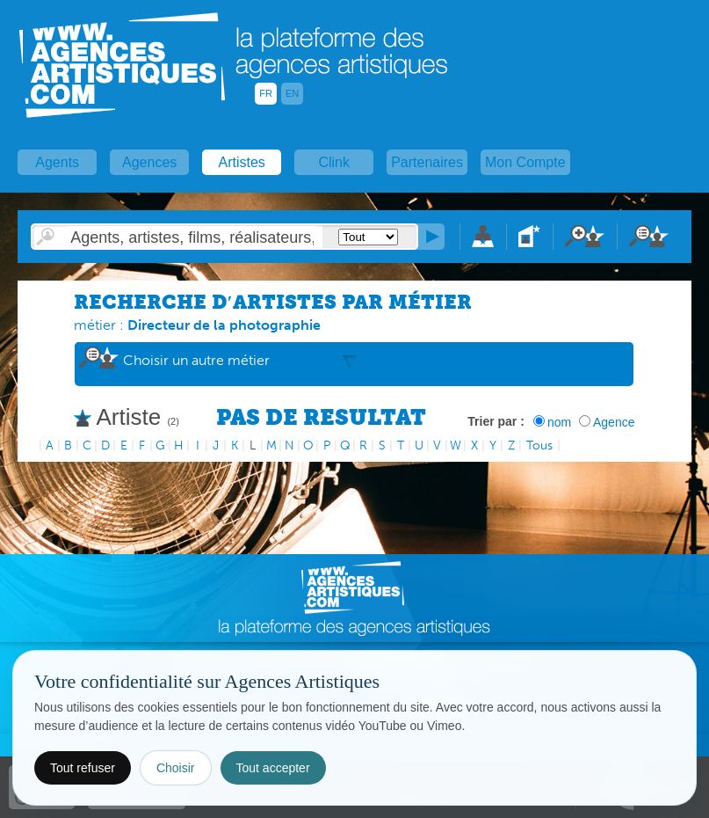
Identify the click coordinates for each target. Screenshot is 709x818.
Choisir (175, 768)
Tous (539, 445)
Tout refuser (82, 768)
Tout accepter (273, 768)
